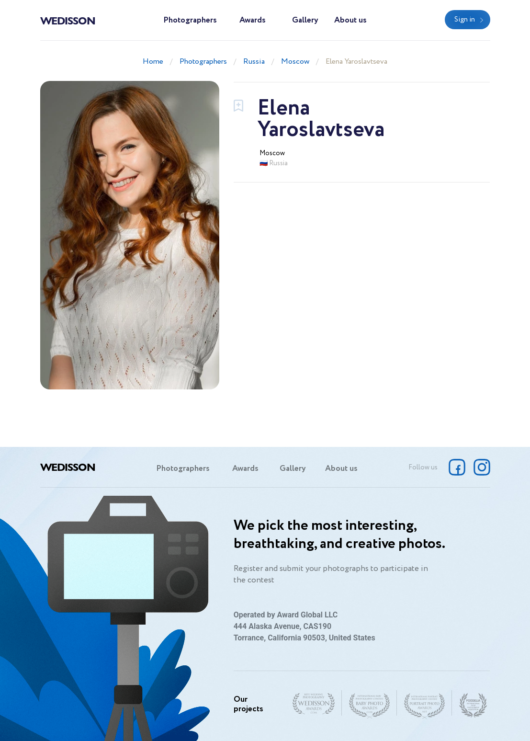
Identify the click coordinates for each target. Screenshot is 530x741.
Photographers (190, 20)
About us (350, 20)
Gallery (305, 20)
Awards (252, 20)
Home (153, 61)
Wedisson (67, 20)
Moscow (295, 61)
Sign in (464, 19)
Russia (254, 61)
